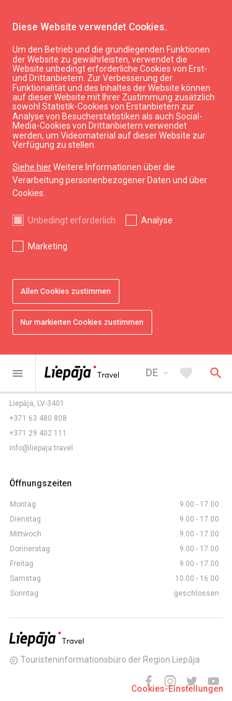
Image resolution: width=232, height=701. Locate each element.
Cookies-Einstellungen (177, 689)
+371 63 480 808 (38, 418)
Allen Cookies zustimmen (65, 291)
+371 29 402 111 (38, 433)
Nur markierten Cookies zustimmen (82, 322)
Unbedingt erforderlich (72, 220)
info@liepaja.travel (41, 448)
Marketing (47, 246)
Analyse (157, 220)
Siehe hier (31, 167)
